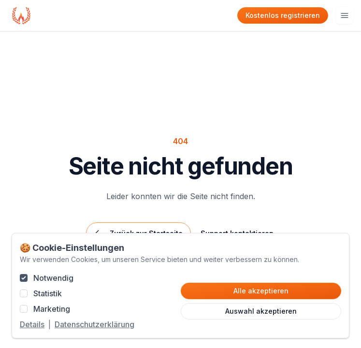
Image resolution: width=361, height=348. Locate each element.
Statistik (47, 293)
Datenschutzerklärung (94, 324)
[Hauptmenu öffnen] (344, 15)
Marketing (51, 309)
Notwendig (53, 278)
